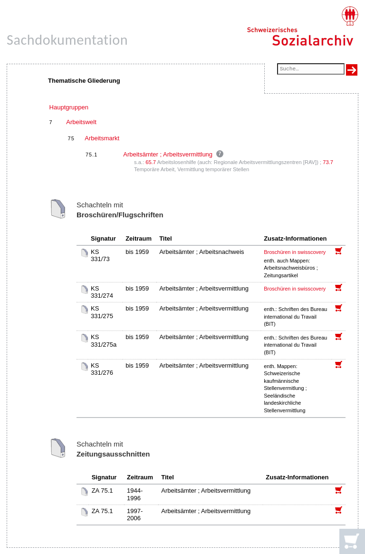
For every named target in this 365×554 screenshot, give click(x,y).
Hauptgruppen (68, 107)
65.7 (150, 162)
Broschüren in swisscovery (295, 252)
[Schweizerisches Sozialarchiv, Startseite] (302, 26)
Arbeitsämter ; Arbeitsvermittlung (167, 154)
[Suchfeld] (311, 69)
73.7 (328, 162)
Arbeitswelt (81, 122)
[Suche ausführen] (351, 70)
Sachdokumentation (67, 40)
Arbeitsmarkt (102, 138)
